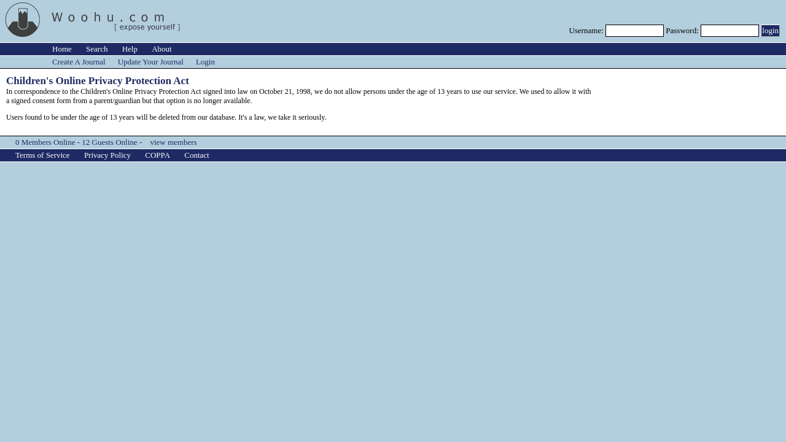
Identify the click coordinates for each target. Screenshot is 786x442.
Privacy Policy (107, 155)
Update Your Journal (151, 61)
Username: (587, 30)
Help (130, 48)
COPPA (157, 155)
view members (173, 142)
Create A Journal (79, 61)
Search (96, 48)
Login (205, 61)
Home (62, 48)
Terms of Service (42, 155)
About (162, 48)
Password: (683, 30)
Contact (196, 155)
